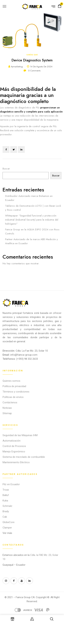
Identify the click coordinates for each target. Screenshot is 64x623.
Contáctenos (10, 402)
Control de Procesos (14, 446)
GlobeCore (9, 522)
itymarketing (17, 66)
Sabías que (32, 54)
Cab (5, 516)
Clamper (7, 527)
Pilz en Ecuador (11, 484)
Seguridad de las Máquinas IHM (20, 435)
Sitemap (7, 413)
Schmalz (7, 505)
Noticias (7, 407)
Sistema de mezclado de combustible (24, 456)
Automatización (11, 440)
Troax (6, 489)
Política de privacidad (14, 386)
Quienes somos (11, 380)
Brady (6, 511)
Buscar (6, 168)
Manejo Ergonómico (14, 451)
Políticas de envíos (13, 397)
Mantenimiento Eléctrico (16, 462)
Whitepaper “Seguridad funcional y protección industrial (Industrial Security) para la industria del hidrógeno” (31, 220)
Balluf (6, 495)
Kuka (5, 500)
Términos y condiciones (16, 391)
